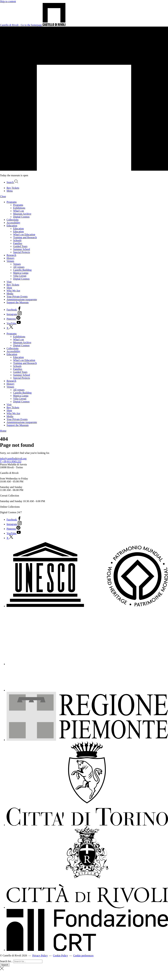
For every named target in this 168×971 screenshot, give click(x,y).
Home (3, 430)
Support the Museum (18, 302)
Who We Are (13, 290)
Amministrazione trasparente (22, 299)
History (10, 258)
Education (12, 225)
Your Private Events (17, 296)
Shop (9, 287)
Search (4, 965)
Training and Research (25, 237)
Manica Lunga (20, 272)
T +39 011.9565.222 (10, 461)
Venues (10, 261)
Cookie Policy (60, 955)
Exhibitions (19, 207)
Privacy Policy (40, 955)
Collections (13, 219)
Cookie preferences (83, 955)
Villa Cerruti (19, 275)
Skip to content (8, 1)
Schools (17, 240)
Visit (9, 281)
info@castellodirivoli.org (13, 458)
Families (17, 243)
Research (11, 255)
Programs (12, 202)
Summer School (21, 249)
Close (3, 196)
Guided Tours (20, 246)
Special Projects (21, 252)
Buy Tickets (13, 284)
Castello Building (22, 270)
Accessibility (13, 222)
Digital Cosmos (21, 216)
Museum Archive (22, 213)
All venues (18, 267)
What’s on (18, 210)
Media (10, 293)
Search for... (6, 961)
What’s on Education (24, 234)
